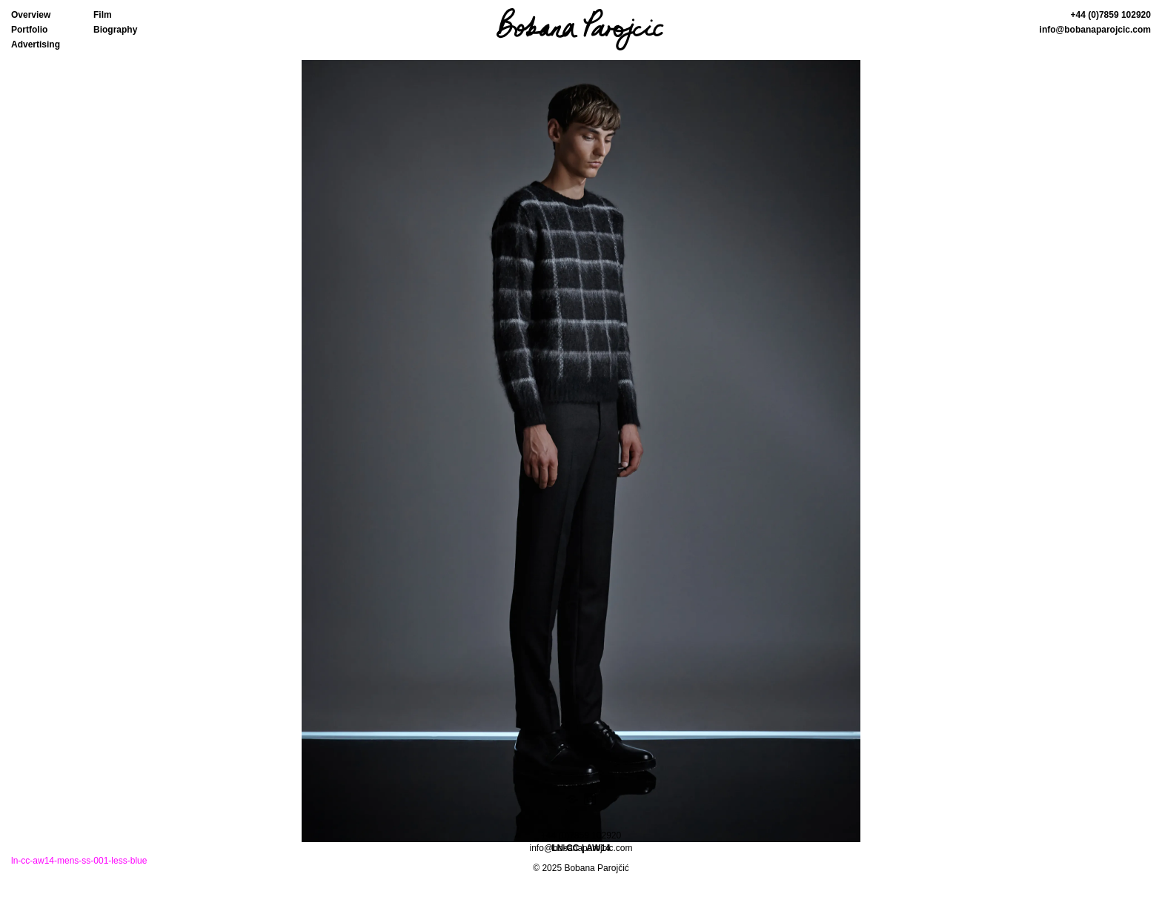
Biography (115, 29)
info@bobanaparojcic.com (1095, 29)
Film (102, 15)
